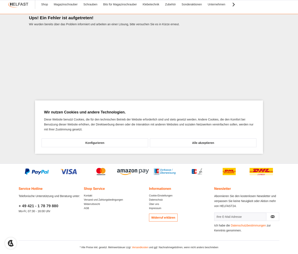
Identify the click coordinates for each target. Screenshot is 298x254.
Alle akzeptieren (203, 142)
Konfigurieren (94, 142)
